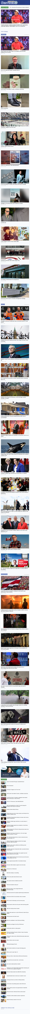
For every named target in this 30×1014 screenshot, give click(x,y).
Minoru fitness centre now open (13, 940)
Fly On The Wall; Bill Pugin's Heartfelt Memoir (15, 781)
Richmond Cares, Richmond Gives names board (16, 991)
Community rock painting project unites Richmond (16, 983)
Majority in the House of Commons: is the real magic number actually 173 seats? (17, 834)
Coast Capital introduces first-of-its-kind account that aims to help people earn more (18, 857)
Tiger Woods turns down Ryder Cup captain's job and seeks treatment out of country (17, 853)
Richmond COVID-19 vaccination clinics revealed (16, 896)
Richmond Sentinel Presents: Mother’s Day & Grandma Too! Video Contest (17, 933)
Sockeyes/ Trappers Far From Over (13, 789)
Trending (3, 779)
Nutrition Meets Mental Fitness (12, 809)
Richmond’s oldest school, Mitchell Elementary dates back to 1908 (18, 937)
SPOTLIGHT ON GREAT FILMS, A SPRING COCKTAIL (17, 793)
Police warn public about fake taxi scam (14, 876)
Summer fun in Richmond (11, 868)
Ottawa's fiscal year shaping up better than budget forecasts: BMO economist (16, 842)
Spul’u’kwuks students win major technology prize (16, 948)
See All (2, 1008)
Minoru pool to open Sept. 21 (12, 952)
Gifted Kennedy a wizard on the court (14, 999)
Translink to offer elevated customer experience (16, 995)
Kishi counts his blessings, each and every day (16, 900)
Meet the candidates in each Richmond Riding (15, 920)
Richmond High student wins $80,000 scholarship (16, 971)
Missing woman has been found (13, 916)
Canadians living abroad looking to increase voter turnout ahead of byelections (17, 818)
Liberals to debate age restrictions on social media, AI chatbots (17, 822)
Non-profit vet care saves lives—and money (15, 959)
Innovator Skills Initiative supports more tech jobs (16, 864)
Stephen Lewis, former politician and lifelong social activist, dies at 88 (16, 846)
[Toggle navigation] (27, 2)
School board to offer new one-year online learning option (18, 904)
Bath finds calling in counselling (13, 872)
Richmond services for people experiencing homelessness (18, 892)
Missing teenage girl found (12, 944)
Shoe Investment (10, 785)
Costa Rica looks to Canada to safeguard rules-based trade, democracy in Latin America (17, 798)
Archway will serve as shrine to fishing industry (16, 979)
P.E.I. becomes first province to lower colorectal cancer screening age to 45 (17, 838)
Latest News (4, 7)
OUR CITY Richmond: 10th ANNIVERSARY (15, 801)
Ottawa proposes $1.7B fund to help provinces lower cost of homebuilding (18, 830)
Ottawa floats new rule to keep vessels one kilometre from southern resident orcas (18, 814)
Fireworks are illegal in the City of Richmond (15, 924)
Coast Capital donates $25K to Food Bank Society (16, 860)
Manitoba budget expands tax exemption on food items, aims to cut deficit (17, 826)
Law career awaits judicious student (13, 963)
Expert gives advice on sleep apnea (13, 928)
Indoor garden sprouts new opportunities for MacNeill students (17, 988)
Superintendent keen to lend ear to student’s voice (16, 975)
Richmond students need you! (12, 884)
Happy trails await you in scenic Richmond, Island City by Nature (18, 913)
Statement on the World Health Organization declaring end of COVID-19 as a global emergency (18, 968)
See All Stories (26, 34)
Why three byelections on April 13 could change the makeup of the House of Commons (16, 806)
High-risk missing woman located (13, 908)
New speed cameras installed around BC (14, 880)
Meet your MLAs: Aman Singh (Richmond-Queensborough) (15, 889)
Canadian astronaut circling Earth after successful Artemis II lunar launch (18, 849)
